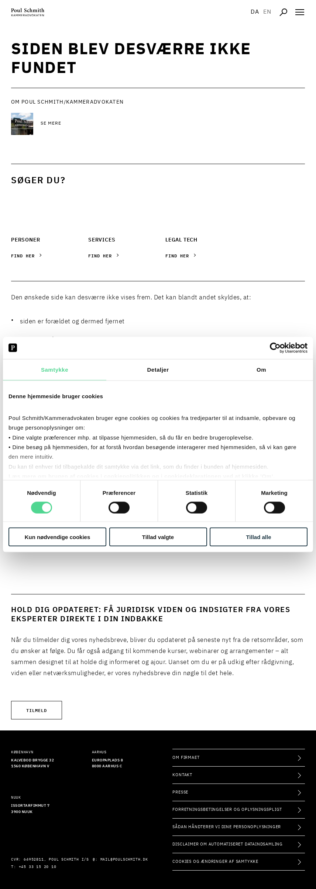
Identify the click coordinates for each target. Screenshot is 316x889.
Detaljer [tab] (158, 369)
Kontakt (182, 775)
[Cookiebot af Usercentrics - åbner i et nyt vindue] (275, 347)
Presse (180, 792)
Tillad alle (258, 537)
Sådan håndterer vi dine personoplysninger (226, 827)
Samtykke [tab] (54, 369)
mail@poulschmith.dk (124, 859)
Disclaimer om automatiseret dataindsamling (227, 844)
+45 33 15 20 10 (37, 867)
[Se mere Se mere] (100, 124)
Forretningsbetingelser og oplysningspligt (227, 810)
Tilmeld (36, 709)
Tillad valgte (158, 537)
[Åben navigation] (300, 12)
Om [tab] (261, 369)
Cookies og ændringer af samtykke (215, 862)
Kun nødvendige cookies (57, 537)
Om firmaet (185, 758)
